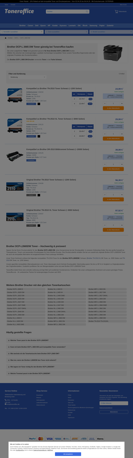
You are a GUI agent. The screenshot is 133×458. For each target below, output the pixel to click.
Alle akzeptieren (68, 454)
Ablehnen (50, 450)
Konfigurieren (20, 450)
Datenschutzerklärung (40, 450)
